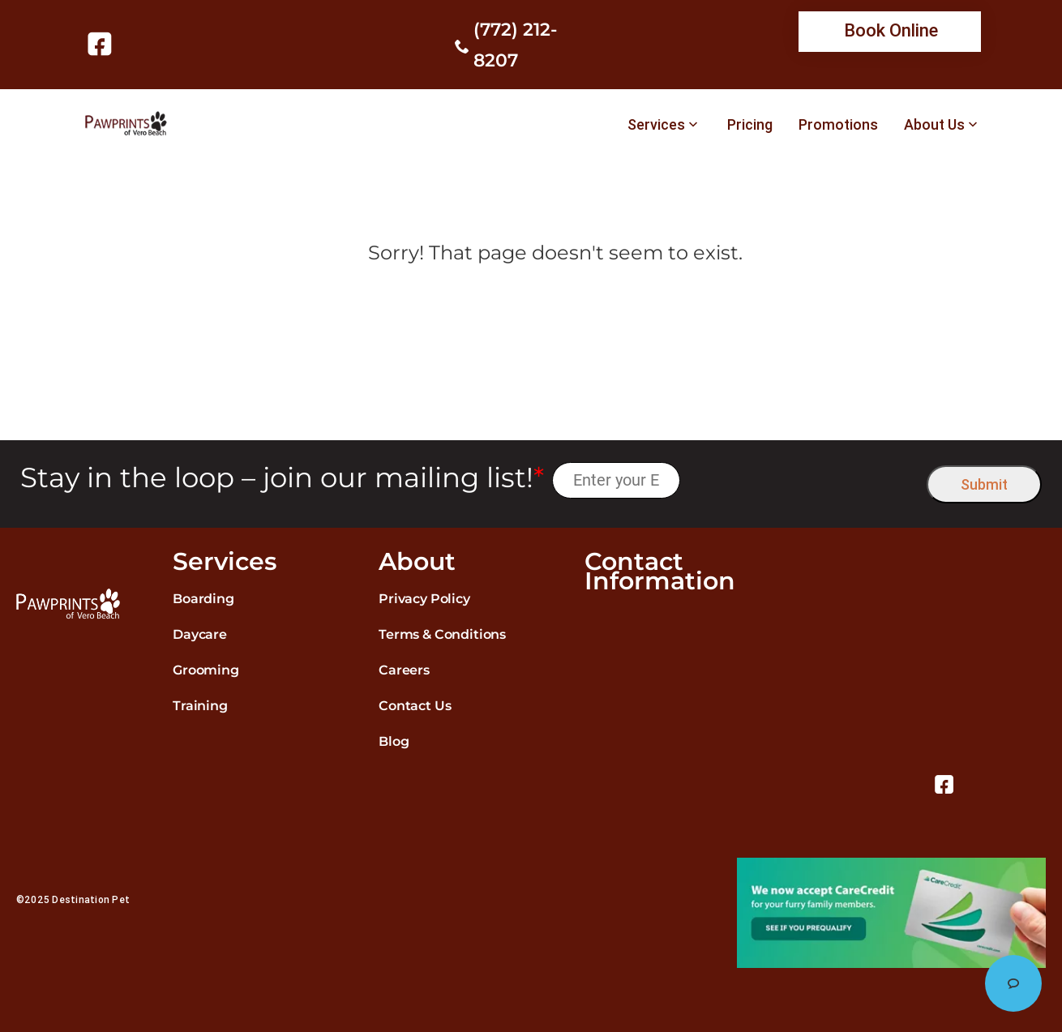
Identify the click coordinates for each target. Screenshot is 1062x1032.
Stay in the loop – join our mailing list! (282, 478)
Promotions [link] (838, 125)
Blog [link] (394, 741)
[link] (102, 44)
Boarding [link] (203, 598)
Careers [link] (404, 670)
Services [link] (656, 125)
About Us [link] (934, 125)
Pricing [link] (750, 125)
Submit (984, 484)
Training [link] (200, 705)
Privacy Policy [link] (424, 598)
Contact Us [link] (415, 705)
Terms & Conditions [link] (442, 634)
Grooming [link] (206, 670)
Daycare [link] (200, 634)
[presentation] (803, 480)
